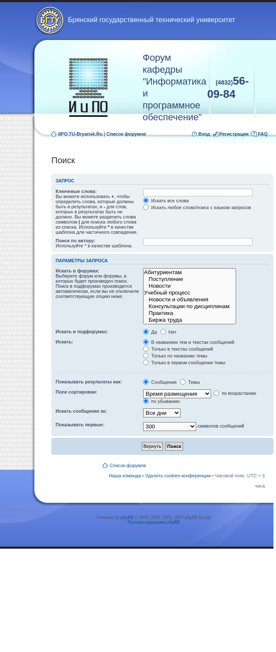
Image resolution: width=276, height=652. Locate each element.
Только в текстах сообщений (178, 349)
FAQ (263, 133)
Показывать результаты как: (89, 381)
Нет (169, 332)
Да (150, 332)
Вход (204, 133)
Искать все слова (166, 200)
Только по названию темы (175, 355)
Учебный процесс (189, 292)
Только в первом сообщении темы (184, 362)
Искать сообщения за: (81, 411)
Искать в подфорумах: (82, 331)
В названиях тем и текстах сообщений (188, 342)
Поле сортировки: (76, 391)
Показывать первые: (80, 424)
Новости (189, 286)
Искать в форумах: (77, 270)
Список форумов (126, 133)
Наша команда (125, 475)
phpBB (127, 517)
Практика (189, 313)
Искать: (64, 341)
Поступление (189, 279)
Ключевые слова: (76, 191)
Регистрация (234, 133)
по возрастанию (235, 393)
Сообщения (160, 382)
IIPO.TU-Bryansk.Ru (80, 133)
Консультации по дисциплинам (189, 306)
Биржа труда (189, 320)
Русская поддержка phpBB (154, 522)
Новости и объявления (189, 299)
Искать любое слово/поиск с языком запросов (197, 207)
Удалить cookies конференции (178, 475)
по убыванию (161, 401)
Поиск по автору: (75, 240)
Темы (190, 382)
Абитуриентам (189, 272)
